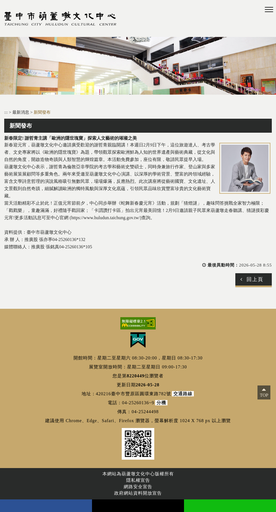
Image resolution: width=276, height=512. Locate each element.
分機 (161, 402)
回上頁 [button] (255, 279)
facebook (46, 505)
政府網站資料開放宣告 (138, 493)
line (230, 505)
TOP (264, 395)
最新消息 (21, 112)
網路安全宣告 (138, 486)
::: (6, 112)
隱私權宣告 (138, 480)
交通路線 (182, 393)
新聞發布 (42, 112)
